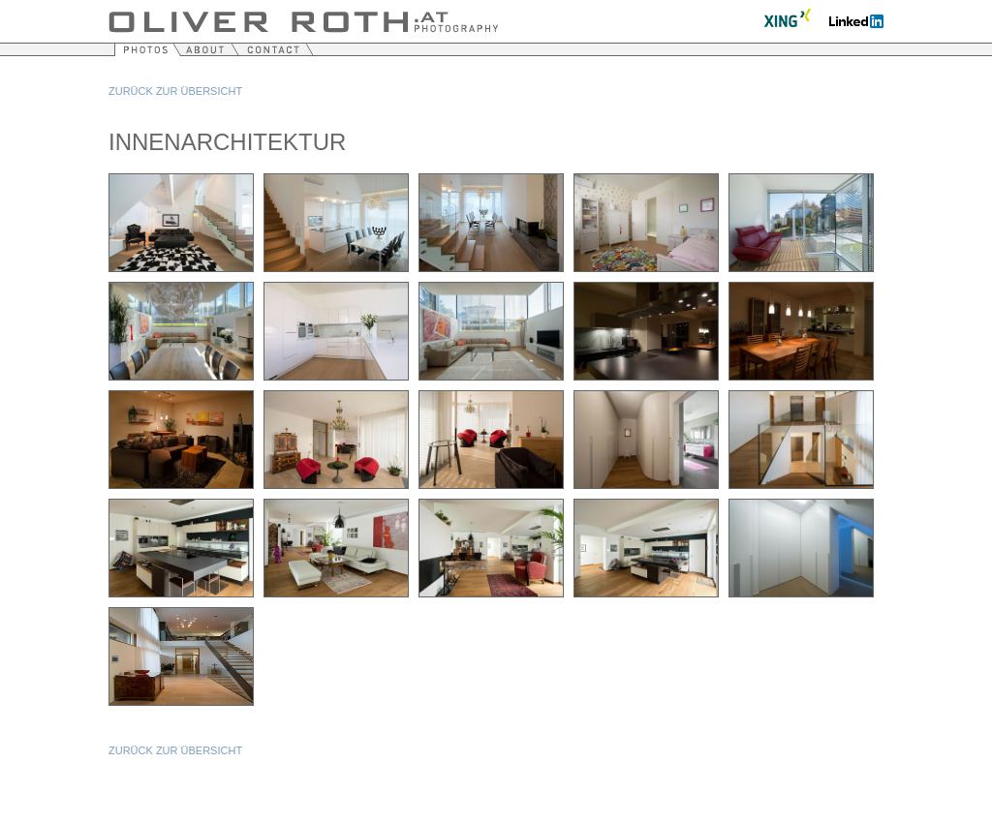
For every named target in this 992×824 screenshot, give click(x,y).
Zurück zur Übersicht (175, 91)
